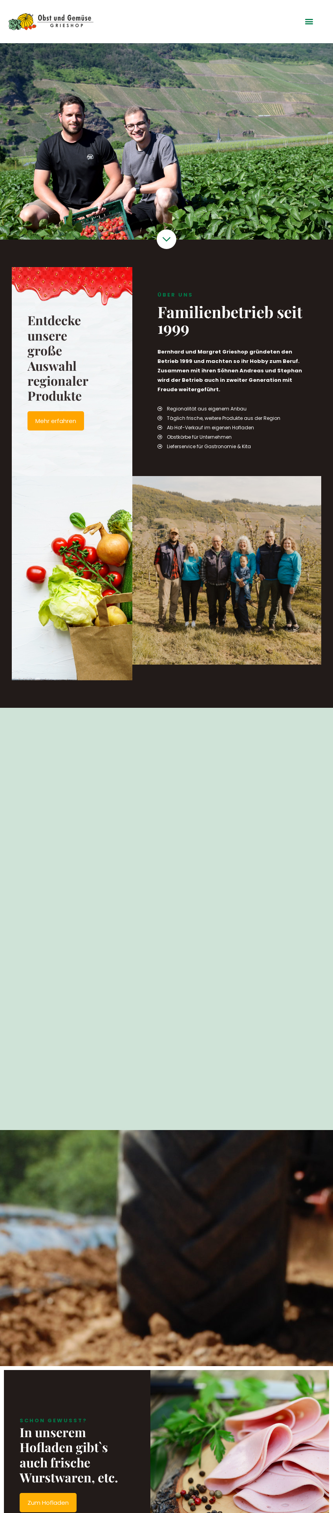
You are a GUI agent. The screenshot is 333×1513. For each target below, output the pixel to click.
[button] (309, 21)
